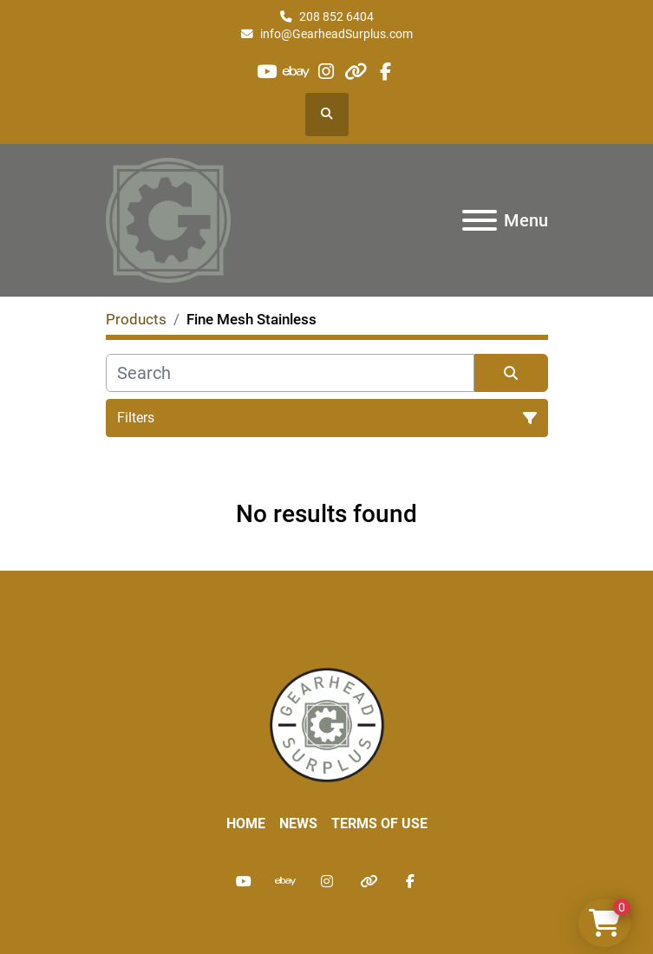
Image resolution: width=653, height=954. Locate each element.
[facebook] (385, 71)
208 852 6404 (336, 16)
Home (245, 823)
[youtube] (266, 71)
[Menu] (479, 220)
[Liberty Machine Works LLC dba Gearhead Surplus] (327, 724)
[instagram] (325, 71)
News (298, 823)
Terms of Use (379, 823)
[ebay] (296, 71)
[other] (356, 71)
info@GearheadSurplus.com (336, 34)
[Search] (290, 373)
